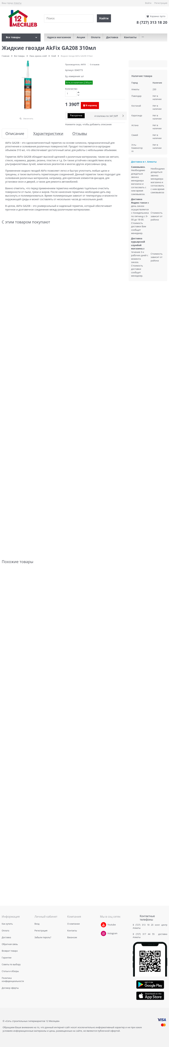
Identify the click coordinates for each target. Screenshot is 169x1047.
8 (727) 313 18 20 (143, 924)
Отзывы (79, 133)
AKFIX (83, 64)
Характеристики (48, 133)
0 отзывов (94, 64)
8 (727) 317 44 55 (144, 934)
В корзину (91, 105)
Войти (148, 3)
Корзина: (157, 16)
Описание (14, 133)
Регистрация (160, 3)
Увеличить (28, 118)
